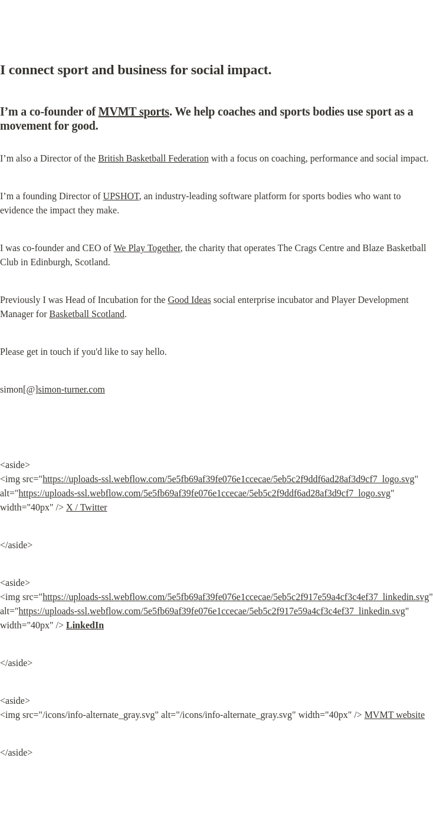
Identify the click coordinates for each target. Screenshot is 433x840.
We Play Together (147, 248)
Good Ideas (189, 300)
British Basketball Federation (153, 158)
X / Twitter (86, 507)
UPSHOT (121, 196)
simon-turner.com (71, 389)
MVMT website (395, 715)
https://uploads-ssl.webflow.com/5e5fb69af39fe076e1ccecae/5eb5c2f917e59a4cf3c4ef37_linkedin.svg (235, 597)
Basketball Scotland (87, 314)
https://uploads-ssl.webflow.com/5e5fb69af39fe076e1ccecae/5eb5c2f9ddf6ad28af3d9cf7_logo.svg (228, 479)
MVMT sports (134, 111)
